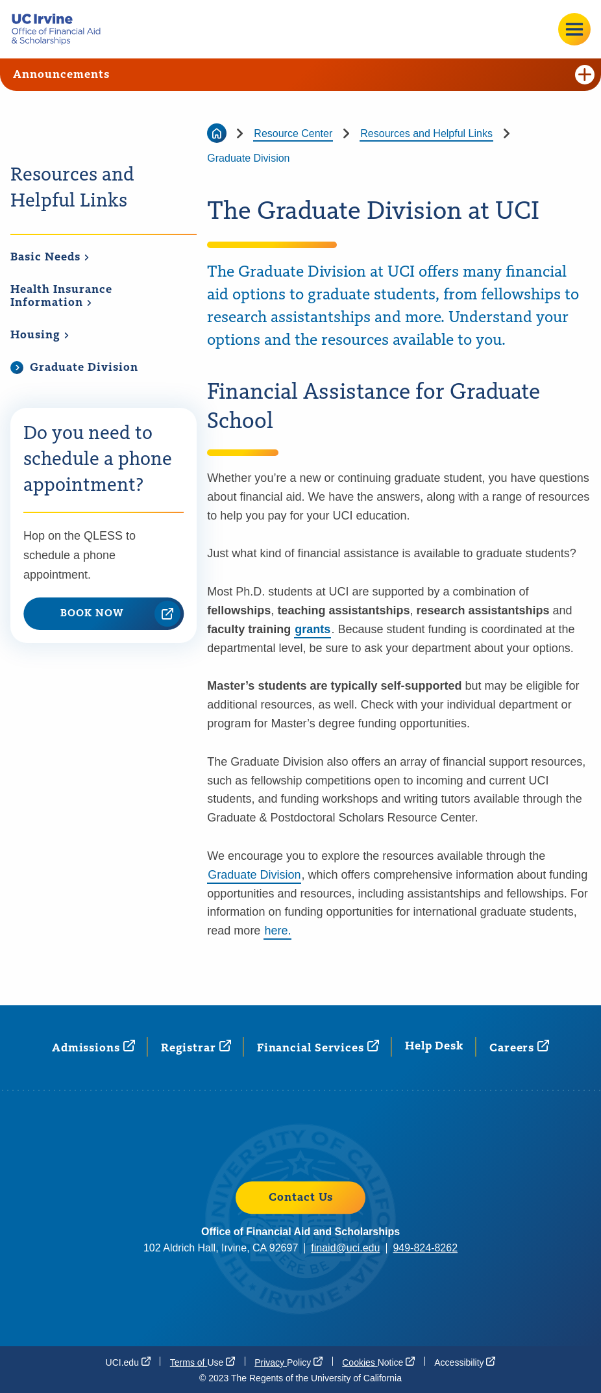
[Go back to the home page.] (61, 29)
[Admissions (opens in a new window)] (93, 1047)
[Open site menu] (574, 29)
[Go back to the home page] (217, 133)
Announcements (304, 74)
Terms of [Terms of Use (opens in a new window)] (202, 1362)
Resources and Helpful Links (72, 188)
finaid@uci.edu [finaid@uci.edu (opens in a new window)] (345, 1247)
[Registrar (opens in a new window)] (196, 1047)
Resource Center (293, 133)
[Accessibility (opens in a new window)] (464, 1362)
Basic (50, 257)
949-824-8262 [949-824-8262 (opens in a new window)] (425, 1247)
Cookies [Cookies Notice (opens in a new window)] (378, 1362)
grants (312, 629)
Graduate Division (254, 874)
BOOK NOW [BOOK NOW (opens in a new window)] (120, 614)
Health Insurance (61, 296)
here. (277, 930)
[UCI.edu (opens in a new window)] (128, 1362)
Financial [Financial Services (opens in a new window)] (318, 1047)
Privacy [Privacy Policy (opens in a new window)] (288, 1362)
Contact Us (301, 1197)
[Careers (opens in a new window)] (519, 1047)
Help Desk (434, 1046)
